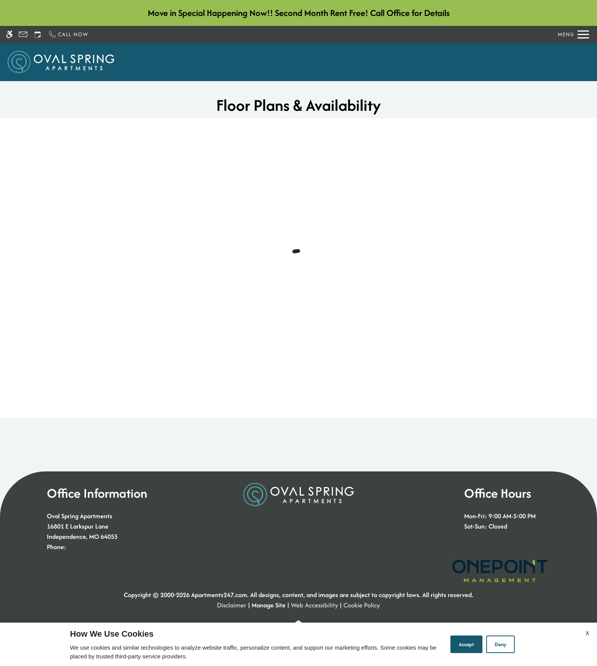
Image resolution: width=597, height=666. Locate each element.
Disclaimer (231, 605)
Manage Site (269, 605)
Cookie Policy (361, 605)
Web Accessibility (314, 605)
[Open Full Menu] (573, 34)
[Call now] (68, 34)
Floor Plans (334, 62)
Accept (466, 644)
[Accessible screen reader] (9, 34)
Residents (454, 62)
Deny (500, 644)
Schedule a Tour (251, 62)
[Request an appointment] (37, 34)
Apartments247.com (219, 594)
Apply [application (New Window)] (296, 62)
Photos (374, 62)
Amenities (412, 62)
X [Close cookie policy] (587, 633)
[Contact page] (23, 34)
